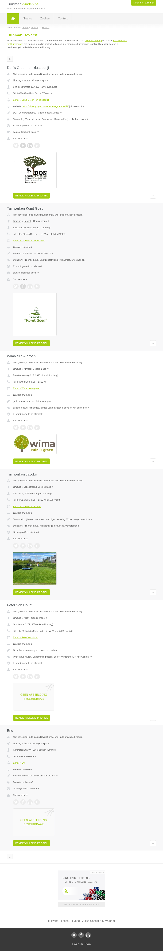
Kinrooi (27, 369)
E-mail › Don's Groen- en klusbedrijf (31, 100)
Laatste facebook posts (26, 132)
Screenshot (77, 106)
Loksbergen (30, 487)
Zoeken (44, 18)
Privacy (88, 944)
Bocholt (27, 221)
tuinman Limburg (93, 40)
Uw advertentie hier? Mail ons (81, 904)
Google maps (40, 80)
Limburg (17, 80)
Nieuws (27, 18)
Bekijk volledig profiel (31, 195)
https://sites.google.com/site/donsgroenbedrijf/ (45, 106)
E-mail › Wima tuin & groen (26, 388)
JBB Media (78, 944)
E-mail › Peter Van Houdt (25, 637)
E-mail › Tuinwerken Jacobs (27, 506)
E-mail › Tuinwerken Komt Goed (29, 240)
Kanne (27, 80)
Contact (63, 18)
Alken (26, 618)
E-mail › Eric (19, 762)
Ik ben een (143, 3)
